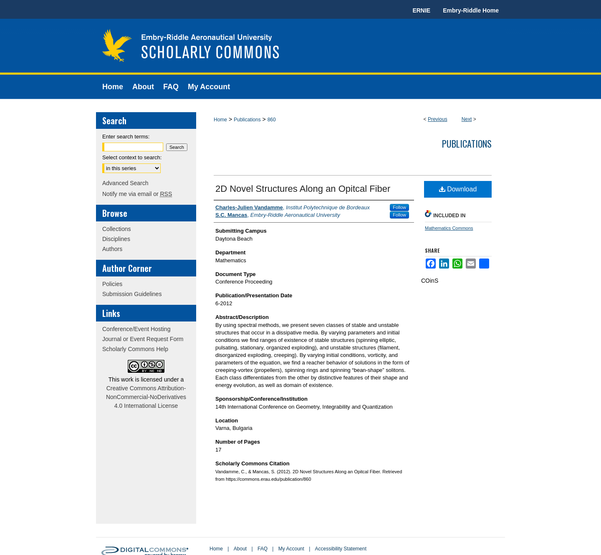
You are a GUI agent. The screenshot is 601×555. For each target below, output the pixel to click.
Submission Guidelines (132, 294)
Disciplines (116, 239)
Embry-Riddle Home (471, 10)
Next (467, 119)
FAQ (263, 549)
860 (272, 120)
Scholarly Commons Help (135, 349)
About (240, 549)
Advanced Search (125, 183)
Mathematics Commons (449, 228)
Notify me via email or (137, 194)
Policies (112, 284)
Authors (112, 249)
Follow (399, 207)
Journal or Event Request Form (143, 339)
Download (458, 189)
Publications (247, 120)
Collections (116, 229)
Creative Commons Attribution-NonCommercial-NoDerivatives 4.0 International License (146, 397)
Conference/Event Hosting (136, 329)
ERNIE (421, 10)
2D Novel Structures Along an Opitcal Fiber (302, 188)
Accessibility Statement (340, 549)
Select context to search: (132, 157)
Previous (437, 119)
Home (220, 120)
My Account (291, 549)
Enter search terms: (125, 136)
